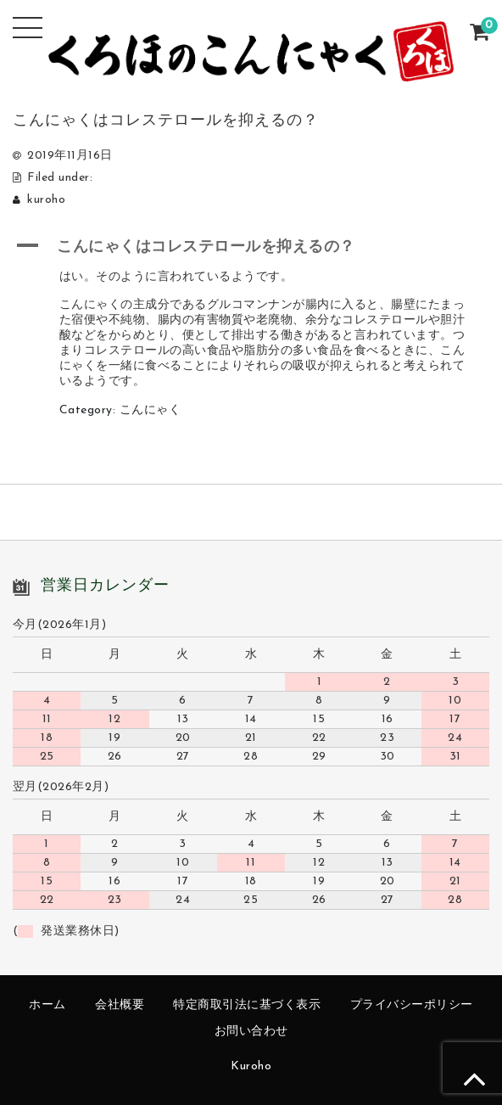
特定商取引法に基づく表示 (247, 1005)
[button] (251, 246)
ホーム (47, 1005)
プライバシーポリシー (411, 1005)
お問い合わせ (251, 1031)
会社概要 (119, 1005)
